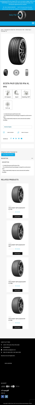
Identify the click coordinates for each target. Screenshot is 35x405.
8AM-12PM (15, 9)
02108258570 (24, 9)
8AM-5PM (8, 9)
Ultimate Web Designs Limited (25, 403)
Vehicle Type (28, 29)
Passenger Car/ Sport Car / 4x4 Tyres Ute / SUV (14, 29)
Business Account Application (8, 355)
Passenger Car (13, 152)
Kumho (8, 152)
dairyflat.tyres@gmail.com (9, 349)
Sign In (9, 7)
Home (2, 29)
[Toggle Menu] (33, 23)
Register (13, 7)
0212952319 (30, 9)
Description (4, 158)
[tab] (17, 158)
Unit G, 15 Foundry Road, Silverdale (25, 7)
